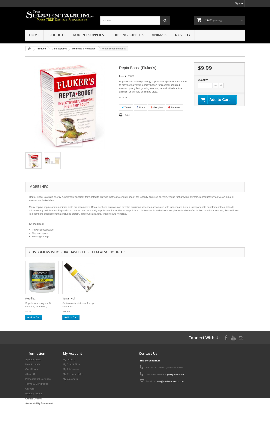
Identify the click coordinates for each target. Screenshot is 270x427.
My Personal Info (72, 374)
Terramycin (69, 298)
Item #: (123, 76)
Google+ (157, 107)
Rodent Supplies (88, 35)
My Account (72, 353)
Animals (159, 35)
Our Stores (31, 369)
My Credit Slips (71, 364)
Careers (29, 388)
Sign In (239, 3)
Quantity (203, 79)
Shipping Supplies (128, 35)
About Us (30, 374)
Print (127, 115)
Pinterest (174, 107)
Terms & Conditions (36, 383)
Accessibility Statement (39, 403)
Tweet (126, 107)
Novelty (182, 35)
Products (56, 35)
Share (140, 107)
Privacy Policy (33, 393)
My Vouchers (70, 379)
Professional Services (38, 379)
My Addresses (71, 369)
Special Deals (33, 359)
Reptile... (30, 298)
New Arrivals (32, 364)
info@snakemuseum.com (170, 381)
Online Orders (33, 398)
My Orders (69, 359)
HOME (34, 35)
